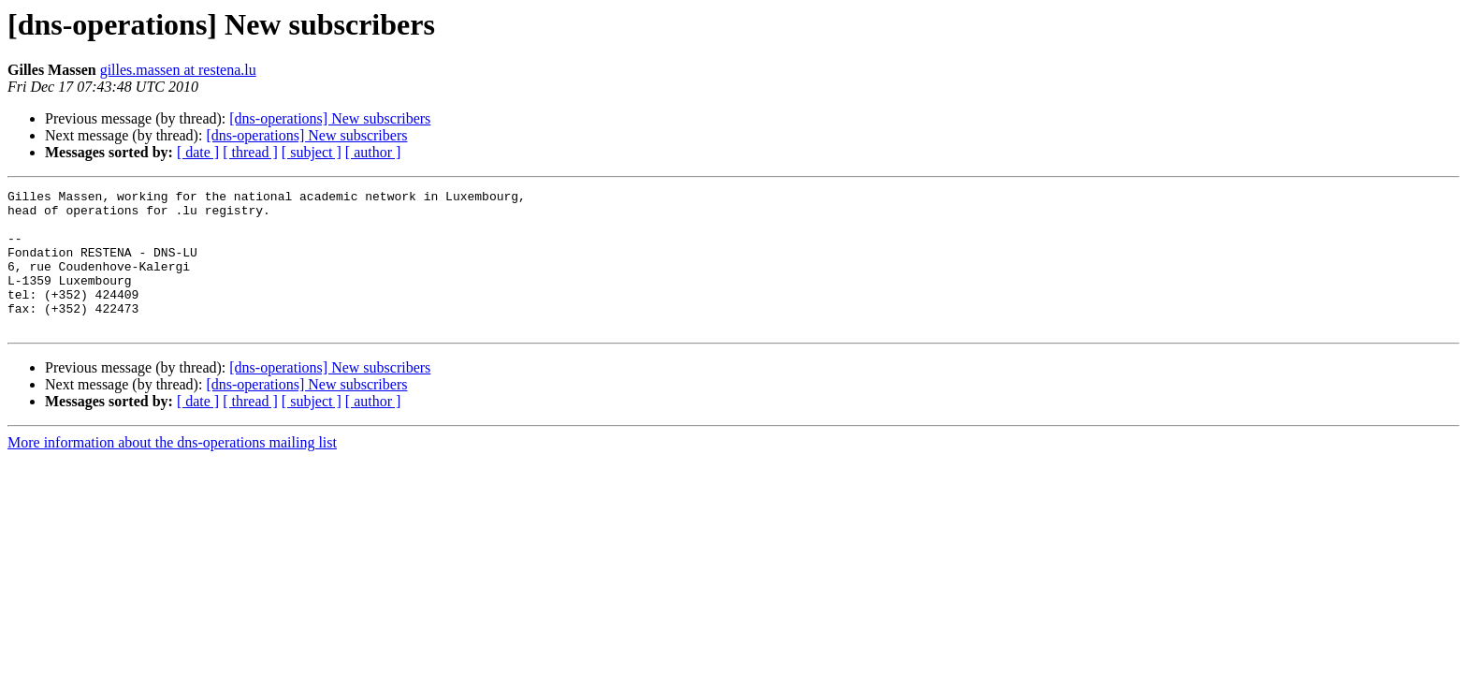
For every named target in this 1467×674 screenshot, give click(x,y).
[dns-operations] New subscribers (329, 118)
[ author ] (373, 152)
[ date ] (198, 152)
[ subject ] (311, 152)
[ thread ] (250, 152)
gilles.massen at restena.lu (178, 70)
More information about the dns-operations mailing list (172, 470)
